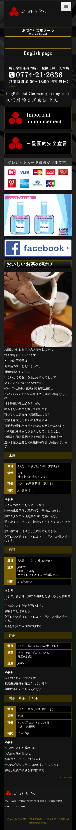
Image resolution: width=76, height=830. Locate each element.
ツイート (10, 86)
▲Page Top (66, 777)
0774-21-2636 (18, 806)
